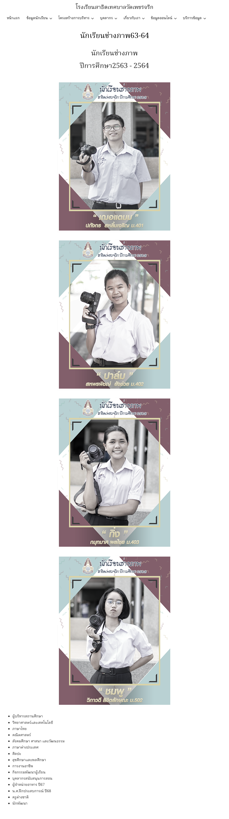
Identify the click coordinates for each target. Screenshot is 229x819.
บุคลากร (106, 18)
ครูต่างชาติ (20, 797)
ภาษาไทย (19, 729)
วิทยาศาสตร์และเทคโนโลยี (32, 723)
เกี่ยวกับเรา (131, 18)
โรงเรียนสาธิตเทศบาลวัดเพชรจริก (114, 7)
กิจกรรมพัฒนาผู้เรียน (29, 772)
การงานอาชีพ (22, 766)
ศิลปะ (16, 754)
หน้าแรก (13, 18)
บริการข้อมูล (192, 18)
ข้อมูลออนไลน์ (161, 18)
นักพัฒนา (19, 803)
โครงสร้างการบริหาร (74, 18)
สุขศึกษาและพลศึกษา (29, 760)
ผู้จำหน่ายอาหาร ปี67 (28, 785)
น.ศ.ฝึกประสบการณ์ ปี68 (31, 791)
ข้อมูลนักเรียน (37, 18)
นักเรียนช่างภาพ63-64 (114, 36)
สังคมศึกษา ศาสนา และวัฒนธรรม (38, 741)
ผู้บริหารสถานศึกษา (27, 716)
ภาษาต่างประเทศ (25, 747)
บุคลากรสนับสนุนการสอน (32, 778)
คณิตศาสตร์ (21, 735)
